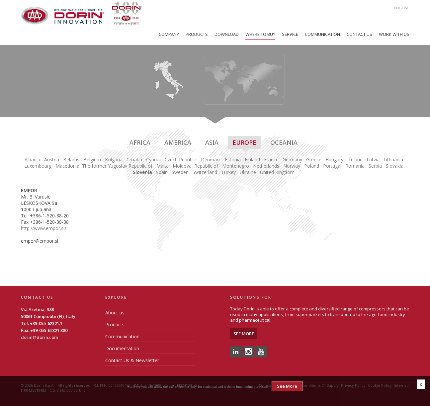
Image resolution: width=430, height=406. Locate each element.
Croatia (134, 159)
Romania (355, 166)
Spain (162, 172)
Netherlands (266, 166)
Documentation (122, 348)
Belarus (71, 159)
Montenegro (235, 166)
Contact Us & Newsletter (132, 360)
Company (169, 34)
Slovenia (142, 172)
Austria (51, 159)
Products (197, 34)
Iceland (355, 159)
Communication (322, 34)
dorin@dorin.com (39, 337)
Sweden (180, 172)
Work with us (394, 34)
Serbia (375, 166)
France (271, 159)
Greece (313, 159)
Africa (139, 142)
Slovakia (394, 166)
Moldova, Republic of (195, 166)
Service (290, 34)
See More (243, 334)
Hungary (334, 159)
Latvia (373, 159)
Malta (162, 166)
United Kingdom (277, 172)
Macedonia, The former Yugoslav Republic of (103, 166)
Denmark (211, 159)
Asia (211, 142)
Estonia (233, 159)
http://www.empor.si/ (43, 228)
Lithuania (393, 159)
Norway (291, 166)
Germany (292, 159)
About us (115, 312)
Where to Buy (260, 34)
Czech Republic (181, 159)
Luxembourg (37, 166)
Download (227, 34)
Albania (32, 159)
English (401, 7)
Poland (311, 166)
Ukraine (248, 172)
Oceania (284, 142)
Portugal (332, 166)
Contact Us (359, 34)
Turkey (228, 172)
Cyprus (153, 159)
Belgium (92, 159)
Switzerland (205, 172)
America (177, 142)
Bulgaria (114, 159)
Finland (252, 159)
